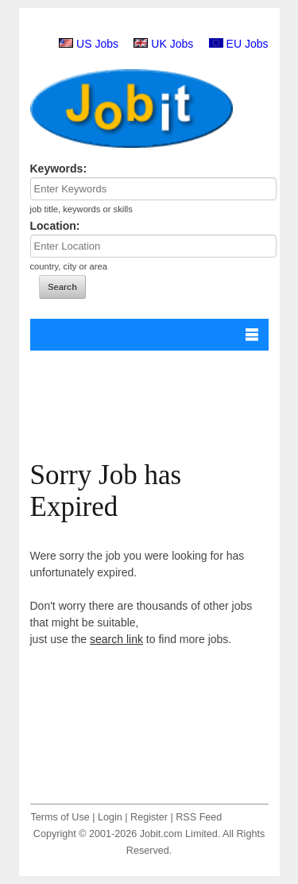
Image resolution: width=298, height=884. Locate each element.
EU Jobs (247, 43)
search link (116, 639)
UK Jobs (172, 43)
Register (149, 817)
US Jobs (97, 43)
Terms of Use (60, 817)
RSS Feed (199, 817)
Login (110, 817)
